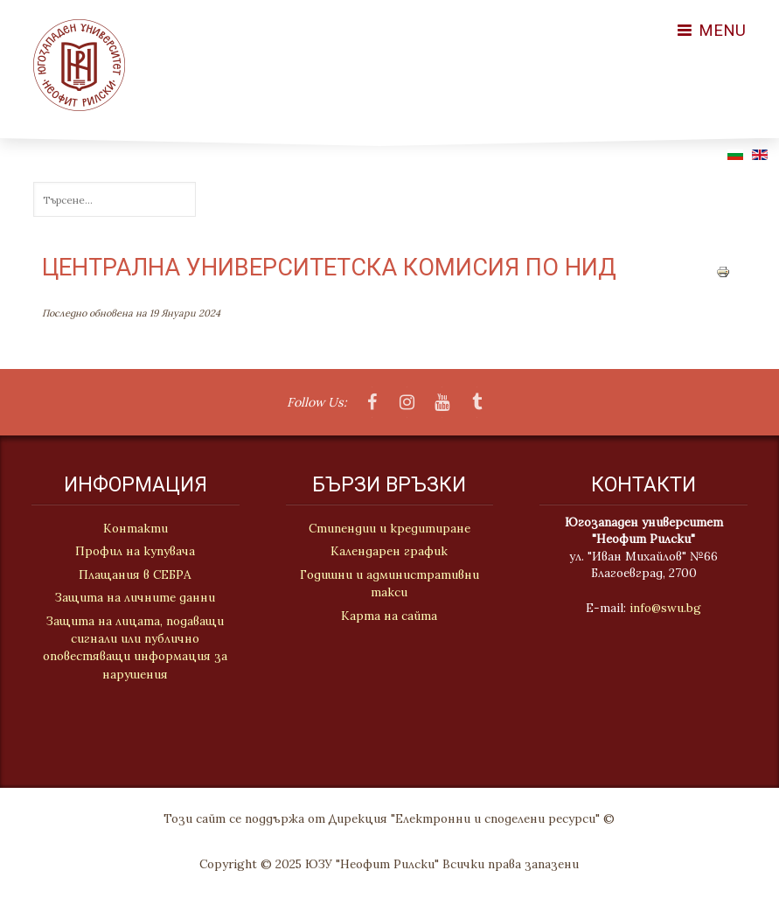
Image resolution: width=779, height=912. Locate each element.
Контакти (133, 528)
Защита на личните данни (133, 597)
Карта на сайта (389, 615)
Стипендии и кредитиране (389, 529)
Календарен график (389, 552)
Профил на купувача (133, 551)
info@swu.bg (667, 608)
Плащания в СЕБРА (133, 574)
